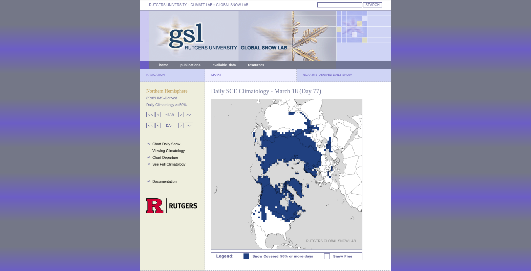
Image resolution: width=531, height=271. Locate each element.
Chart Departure (165, 157)
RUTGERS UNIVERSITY (168, 5)
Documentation (164, 181)
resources (256, 65)
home (163, 65)
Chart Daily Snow (166, 144)
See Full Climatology (169, 164)
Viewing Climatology (168, 151)
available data (224, 65)
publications (190, 65)
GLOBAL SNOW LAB (232, 5)
